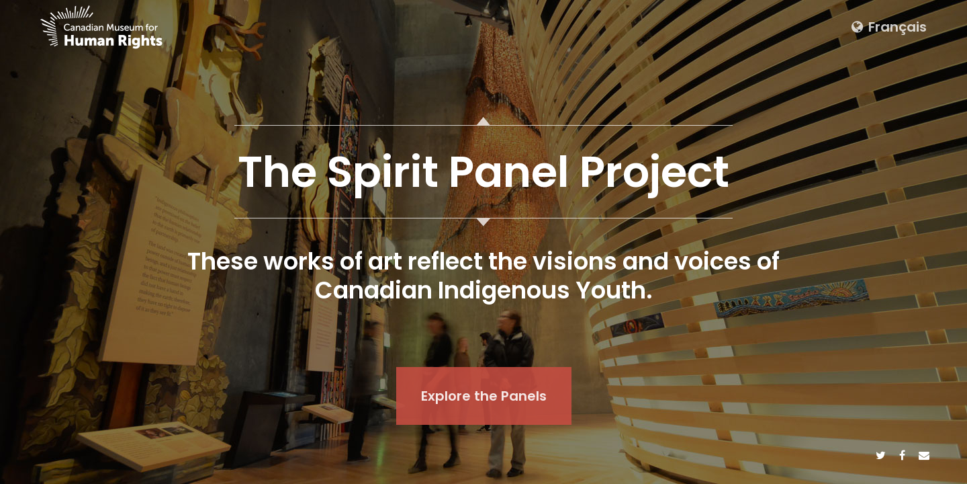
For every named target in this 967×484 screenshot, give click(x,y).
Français (889, 26)
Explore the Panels (484, 396)
